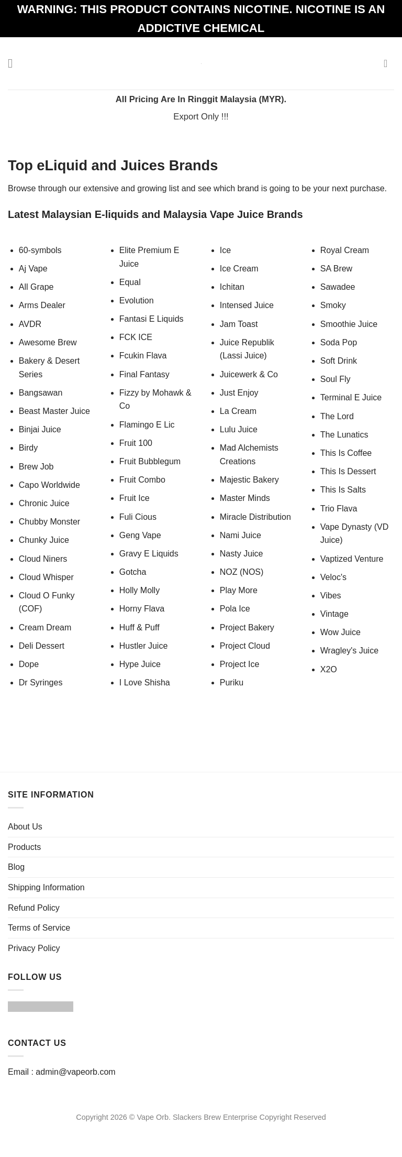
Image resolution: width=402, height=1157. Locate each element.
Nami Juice (240, 535)
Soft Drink (338, 360)
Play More (239, 590)
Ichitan (232, 286)
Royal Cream (344, 250)
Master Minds (245, 498)
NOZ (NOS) (242, 571)
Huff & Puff (139, 627)
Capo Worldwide (49, 485)
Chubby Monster (49, 521)
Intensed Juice (247, 305)
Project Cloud (245, 645)
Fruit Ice (134, 498)
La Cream (238, 411)
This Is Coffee (346, 453)
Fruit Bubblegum (150, 461)
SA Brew (336, 268)
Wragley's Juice (349, 650)
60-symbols (40, 250)
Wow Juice (340, 632)
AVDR (30, 324)
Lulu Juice (240, 429)
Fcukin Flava (143, 355)
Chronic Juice (44, 503)
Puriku (231, 682)
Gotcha (133, 571)
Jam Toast (239, 324)
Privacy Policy (34, 948)
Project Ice (240, 664)
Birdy (28, 447)
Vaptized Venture (352, 558)
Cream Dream (45, 627)
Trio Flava (339, 508)
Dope (29, 664)
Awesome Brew (48, 342)
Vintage (334, 613)
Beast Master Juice (54, 411)
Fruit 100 (135, 443)
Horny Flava (141, 608)
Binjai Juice (40, 429)
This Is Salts (343, 489)
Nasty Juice (241, 553)
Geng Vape (140, 535)
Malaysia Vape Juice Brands (233, 214)
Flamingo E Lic (147, 424)
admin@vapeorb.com (75, 1071)
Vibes (330, 595)
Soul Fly (335, 379)
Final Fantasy (144, 374)
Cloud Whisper (46, 577)
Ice (225, 250)
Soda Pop (338, 342)
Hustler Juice (143, 645)
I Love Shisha (144, 682)
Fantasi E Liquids (151, 318)
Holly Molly (139, 590)
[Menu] (14, 63)
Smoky (333, 305)
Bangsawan (41, 392)
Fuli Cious (138, 516)
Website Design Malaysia (201, 1129)
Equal (130, 282)
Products (24, 847)
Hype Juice (140, 664)
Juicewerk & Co (249, 374)
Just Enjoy (239, 392)
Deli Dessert (41, 645)
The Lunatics (344, 434)
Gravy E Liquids (148, 553)
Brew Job (36, 466)
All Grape (36, 286)
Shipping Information (46, 887)
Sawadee (337, 286)
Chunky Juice (44, 540)
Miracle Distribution (255, 516)
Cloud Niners (43, 558)
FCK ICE (135, 337)
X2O (328, 669)
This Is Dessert (348, 471)
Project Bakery (247, 627)
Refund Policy (34, 907)
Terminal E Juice (351, 397)
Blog (16, 867)
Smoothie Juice (348, 324)
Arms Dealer (42, 305)
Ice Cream (239, 268)
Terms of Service (39, 927)
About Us (25, 826)
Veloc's (333, 577)
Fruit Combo (142, 479)
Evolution (136, 300)
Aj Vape (33, 268)
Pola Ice (235, 608)
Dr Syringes (41, 682)
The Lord (337, 416)
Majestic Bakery (249, 479)
